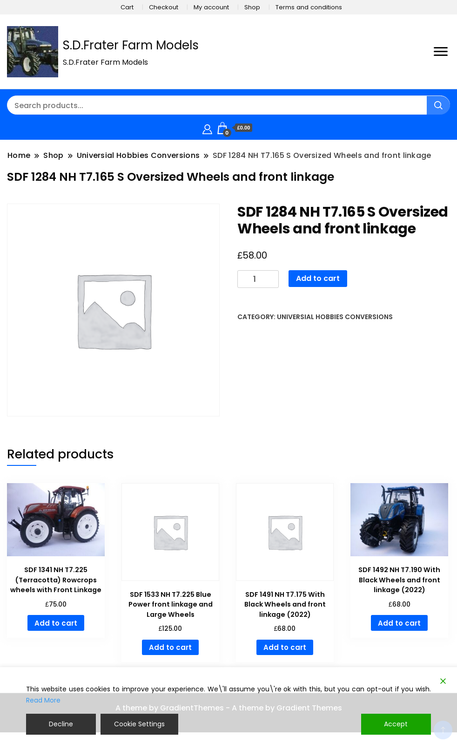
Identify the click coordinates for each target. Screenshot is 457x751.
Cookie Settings (139, 724)
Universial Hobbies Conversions (335, 316)
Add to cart (318, 278)
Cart (127, 7)
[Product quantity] (258, 279)
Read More (43, 700)
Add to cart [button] (55, 623)
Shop (252, 7)
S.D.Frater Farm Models (131, 45)
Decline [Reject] (61, 724)
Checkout (163, 7)
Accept (396, 724)
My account (211, 7)
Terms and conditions (309, 7)
